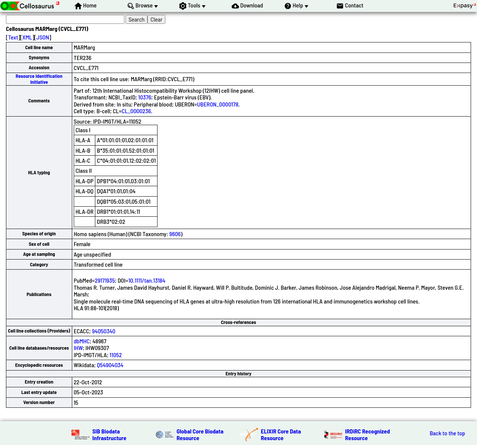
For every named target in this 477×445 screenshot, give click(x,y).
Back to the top (447, 433)
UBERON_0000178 (217, 104)
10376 (144, 97)
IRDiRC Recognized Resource (367, 434)
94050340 (103, 330)
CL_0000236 (136, 110)
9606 (175, 233)
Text (13, 37)
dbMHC (82, 340)
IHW (78, 347)
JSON (42, 37)
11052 (115, 354)
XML (27, 37)
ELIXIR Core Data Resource (281, 434)
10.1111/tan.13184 (146, 280)
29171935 (105, 280)
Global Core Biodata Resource (200, 434)
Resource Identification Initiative (39, 79)
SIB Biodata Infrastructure (109, 434)
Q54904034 (110, 364)
